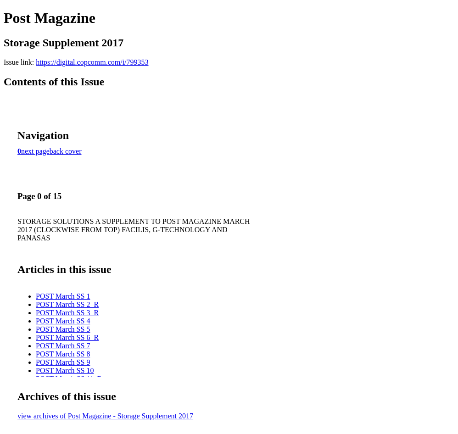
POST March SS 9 (63, 362)
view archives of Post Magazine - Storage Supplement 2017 (105, 416)
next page (35, 151)
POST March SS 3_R (67, 313)
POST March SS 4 (63, 321)
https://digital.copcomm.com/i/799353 (92, 62)
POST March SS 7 (63, 346)
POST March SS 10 (65, 370)
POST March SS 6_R (67, 337)
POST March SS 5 (63, 329)
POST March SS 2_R (67, 304)
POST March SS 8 (63, 354)
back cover (66, 151)
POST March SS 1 (63, 296)
